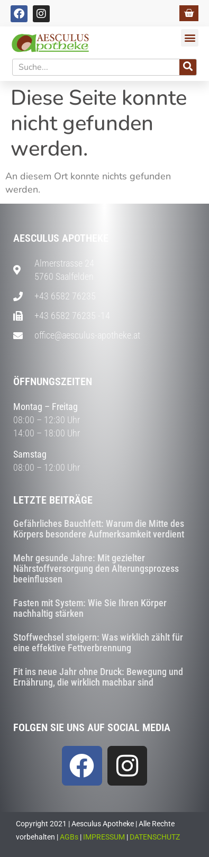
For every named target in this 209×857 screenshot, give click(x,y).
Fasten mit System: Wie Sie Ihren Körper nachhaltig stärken (90, 608)
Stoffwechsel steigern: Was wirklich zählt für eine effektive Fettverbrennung (98, 642)
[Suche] (187, 67)
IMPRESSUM (104, 837)
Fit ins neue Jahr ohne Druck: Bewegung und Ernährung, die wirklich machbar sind (98, 677)
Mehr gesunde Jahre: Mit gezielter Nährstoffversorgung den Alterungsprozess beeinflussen (96, 568)
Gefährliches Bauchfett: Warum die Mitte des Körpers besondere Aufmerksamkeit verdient (98, 529)
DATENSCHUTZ (155, 837)
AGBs (69, 837)
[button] (189, 38)
